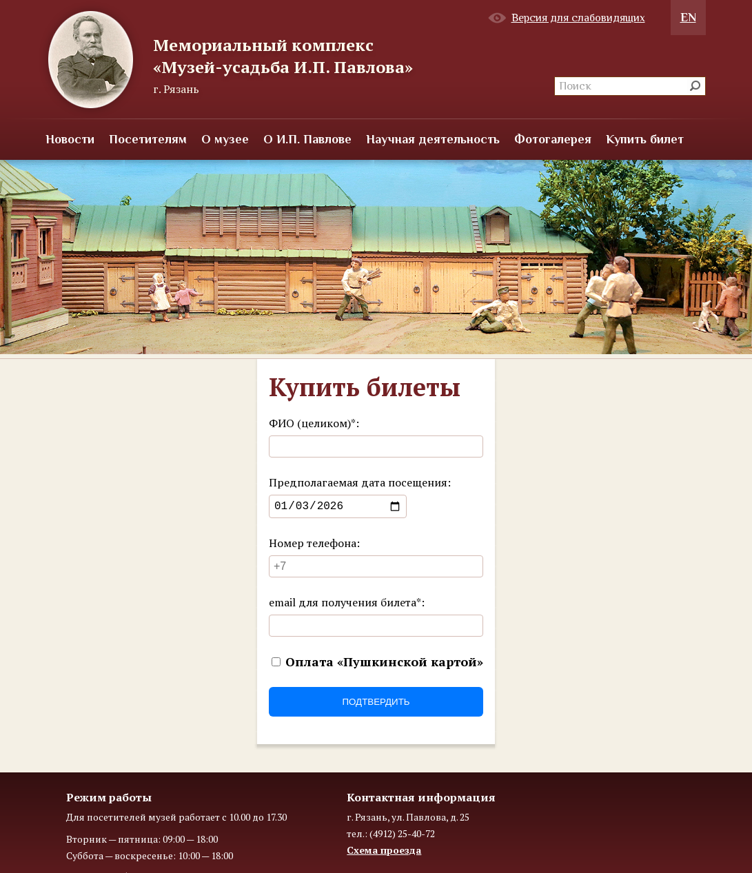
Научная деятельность (433, 139)
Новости (69, 139)
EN (688, 17)
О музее (225, 139)
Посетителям (148, 139)
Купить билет (645, 139)
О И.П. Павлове (307, 139)
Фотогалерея (552, 139)
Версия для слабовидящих (578, 18)
